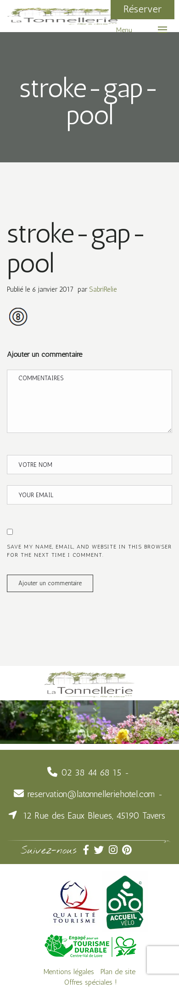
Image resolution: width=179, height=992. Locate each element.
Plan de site (118, 971)
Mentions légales (69, 971)
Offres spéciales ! (90, 982)
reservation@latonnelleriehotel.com (91, 794)
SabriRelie (103, 289)
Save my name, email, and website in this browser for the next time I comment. (89, 550)
